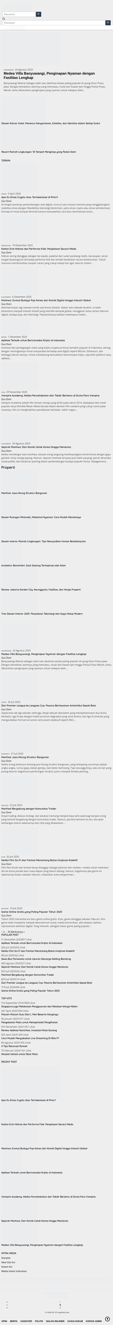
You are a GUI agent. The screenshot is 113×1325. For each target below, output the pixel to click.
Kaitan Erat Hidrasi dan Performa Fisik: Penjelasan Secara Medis (41, 248)
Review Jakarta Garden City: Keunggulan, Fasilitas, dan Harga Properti (41, 589)
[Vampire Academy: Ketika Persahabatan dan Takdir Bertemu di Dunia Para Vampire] (19, 376)
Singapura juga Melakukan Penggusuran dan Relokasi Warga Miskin (39, 1006)
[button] (38, 14)
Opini (4, 1321)
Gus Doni (6, 201)
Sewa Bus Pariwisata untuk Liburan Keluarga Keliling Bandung (36, 958)
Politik (39, 1321)
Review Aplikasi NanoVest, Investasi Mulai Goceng (29, 1030)
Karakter (26, 1321)
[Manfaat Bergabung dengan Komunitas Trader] (19, 789)
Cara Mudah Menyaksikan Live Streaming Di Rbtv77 (30, 1038)
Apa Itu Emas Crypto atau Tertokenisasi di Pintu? (32, 197)
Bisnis (4, 194)
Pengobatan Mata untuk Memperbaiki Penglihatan (29, 1022)
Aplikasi (5, 805)
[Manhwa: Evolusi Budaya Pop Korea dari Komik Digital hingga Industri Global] (19, 280)
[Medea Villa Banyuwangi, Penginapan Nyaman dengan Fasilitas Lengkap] (19, 634)
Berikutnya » (18, 931)
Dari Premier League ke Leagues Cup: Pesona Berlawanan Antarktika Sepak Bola (52, 705)
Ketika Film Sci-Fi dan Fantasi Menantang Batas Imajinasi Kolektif (42, 860)
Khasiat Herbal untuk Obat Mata (19, 1054)
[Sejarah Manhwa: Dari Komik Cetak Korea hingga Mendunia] (19, 427)
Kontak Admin (94, 1321)
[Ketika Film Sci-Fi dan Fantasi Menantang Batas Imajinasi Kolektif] (19, 840)
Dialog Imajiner (55, 1321)
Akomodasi (9, 70)
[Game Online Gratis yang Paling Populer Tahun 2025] (19, 892)
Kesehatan (6, 245)
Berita (14, 1321)
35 (9, 931)
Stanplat (5, 1258)
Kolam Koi (6, 1266)
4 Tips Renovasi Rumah (14, 1046)
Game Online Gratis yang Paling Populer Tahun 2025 (34, 911)
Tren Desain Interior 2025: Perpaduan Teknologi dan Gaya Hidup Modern (42, 613)
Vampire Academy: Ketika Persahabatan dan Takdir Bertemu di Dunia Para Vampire (54, 395)
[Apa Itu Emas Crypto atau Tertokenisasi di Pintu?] (19, 177)
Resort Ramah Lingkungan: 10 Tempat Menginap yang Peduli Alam (38, 151)
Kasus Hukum (75, 1321)
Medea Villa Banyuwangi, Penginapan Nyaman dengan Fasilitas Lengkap (49, 75)
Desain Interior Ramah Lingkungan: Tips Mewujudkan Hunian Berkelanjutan (43, 541)
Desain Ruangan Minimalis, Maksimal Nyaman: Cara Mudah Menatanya (41, 517)
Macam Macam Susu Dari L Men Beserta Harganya (29, 1014)
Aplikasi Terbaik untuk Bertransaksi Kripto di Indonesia (35, 340)
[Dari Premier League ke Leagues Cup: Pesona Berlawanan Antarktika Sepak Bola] (19, 686)
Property (5, 754)
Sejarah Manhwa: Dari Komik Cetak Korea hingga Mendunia (39, 447)
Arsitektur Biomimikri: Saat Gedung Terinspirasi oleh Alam (33, 565)
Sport (3, 702)
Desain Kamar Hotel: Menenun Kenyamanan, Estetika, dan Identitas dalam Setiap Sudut (50, 123)
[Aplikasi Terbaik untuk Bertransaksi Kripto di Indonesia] (16, 326)
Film (3, 392)
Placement (6, 297)
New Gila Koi (8, 1262)
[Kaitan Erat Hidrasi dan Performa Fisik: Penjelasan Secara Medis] (19, 229)
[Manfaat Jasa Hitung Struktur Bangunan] (19, 737)
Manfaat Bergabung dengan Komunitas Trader (31, 808)
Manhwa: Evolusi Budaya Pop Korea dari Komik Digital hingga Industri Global (49, 300)
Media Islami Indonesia (13, 1271)
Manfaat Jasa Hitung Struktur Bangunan (24, 493)
